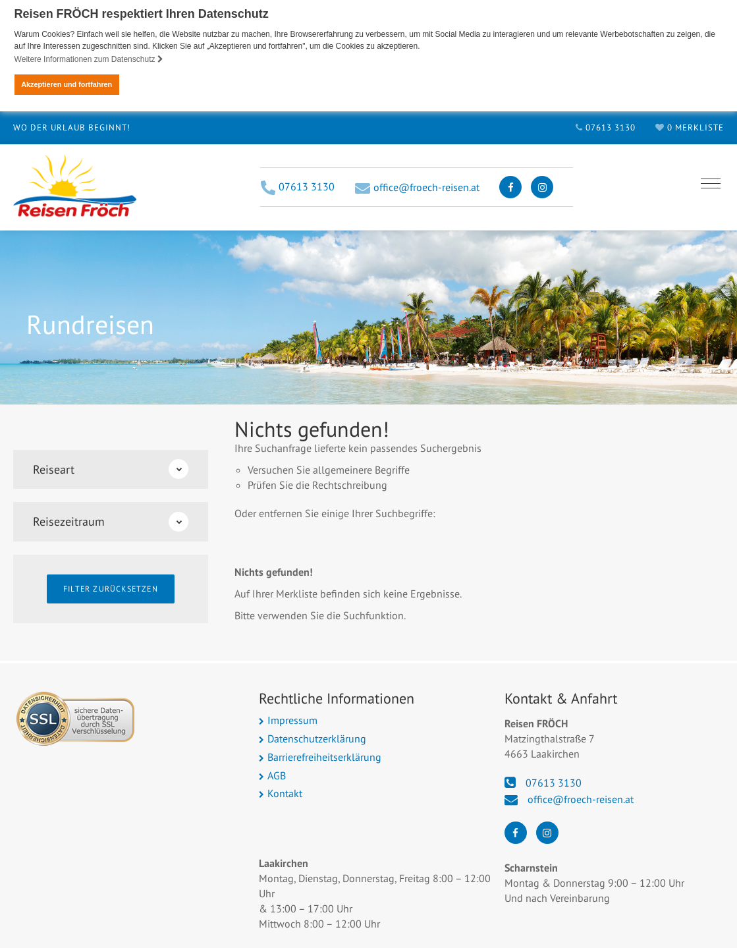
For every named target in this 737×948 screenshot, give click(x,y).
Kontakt (284, 792)
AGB (276, 774)
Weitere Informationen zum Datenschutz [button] (88, 59)
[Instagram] (542, 186)
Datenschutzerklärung (316, 737)
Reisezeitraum (110, 521)
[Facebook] (510, 186)
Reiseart (110, 468)
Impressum (292, 719)
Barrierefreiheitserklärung (324, 756)
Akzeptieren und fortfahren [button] (66, 84)
